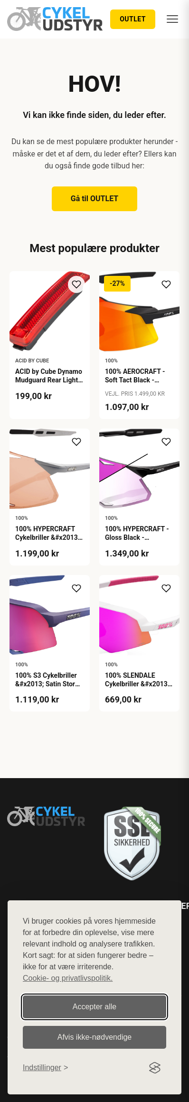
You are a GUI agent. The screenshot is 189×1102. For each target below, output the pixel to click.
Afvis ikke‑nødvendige (94, 1037)
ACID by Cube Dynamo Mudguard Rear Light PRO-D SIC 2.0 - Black (48, 380)
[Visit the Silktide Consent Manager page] (154, 1067)
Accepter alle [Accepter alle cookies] (95, 1007)
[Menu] (172, 19)
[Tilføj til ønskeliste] (76, 284)
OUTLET (133, 19)
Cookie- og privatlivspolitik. (68, 978)
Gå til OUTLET (95, 198)
